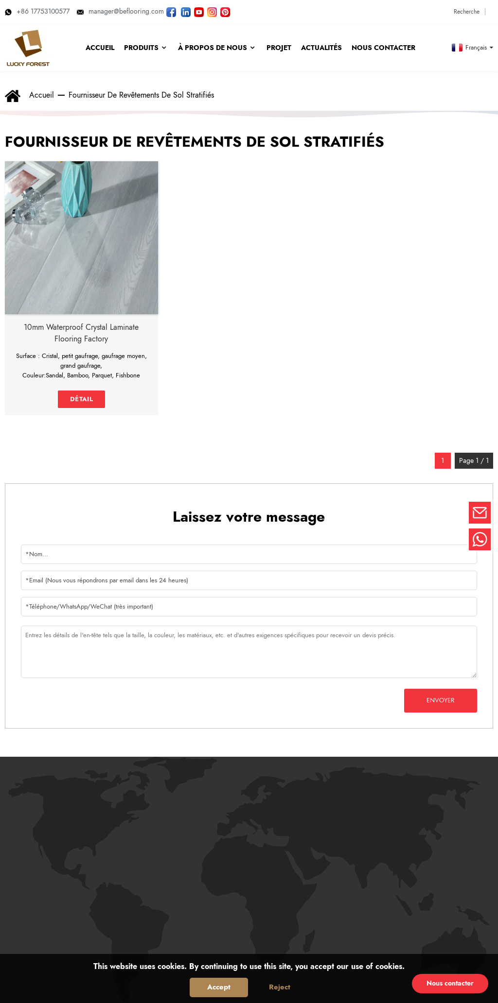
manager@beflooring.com (120, 11)
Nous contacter (450, 983)
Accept (219, 987)
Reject (279, 987)
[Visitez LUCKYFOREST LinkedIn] (186, 11)
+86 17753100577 (37, 11)
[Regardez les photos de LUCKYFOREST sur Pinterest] (225, 11)
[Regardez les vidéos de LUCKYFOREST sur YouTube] (199, 11)
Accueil (41, 95)
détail (81, 399)
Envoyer (440, 700)
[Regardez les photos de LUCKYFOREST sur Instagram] (212, 11)
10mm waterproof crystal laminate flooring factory (81, 333)
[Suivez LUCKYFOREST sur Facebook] (171, 11)
